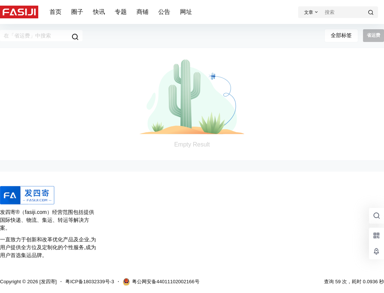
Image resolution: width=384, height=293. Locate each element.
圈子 (77, 12)
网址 (186, 12)
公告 (164, 12)
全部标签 (341, 35)
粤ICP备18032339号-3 (89, 281)
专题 (121, 12)
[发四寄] (47, 281)
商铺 (142, 12)
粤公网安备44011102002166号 (161, 282)
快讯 (99, 12)
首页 (56, 12)
